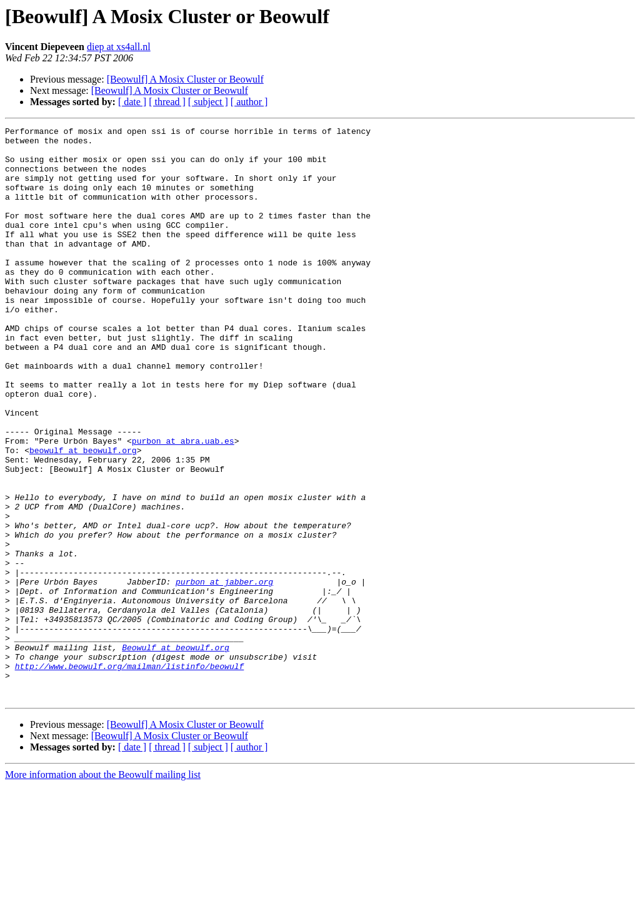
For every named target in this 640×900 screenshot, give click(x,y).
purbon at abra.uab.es (183, 504)
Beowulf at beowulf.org (175, 752)
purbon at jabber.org (224, 673)
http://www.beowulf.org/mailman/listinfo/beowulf (129, 774)
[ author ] (249, 101)
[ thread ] (167, 101)
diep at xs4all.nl (119, 46)
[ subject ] (208, 101)
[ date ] (132, 101)
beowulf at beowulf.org (83, 515)
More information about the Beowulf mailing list (103, 889)
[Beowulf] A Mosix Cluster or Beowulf (185, 79)
